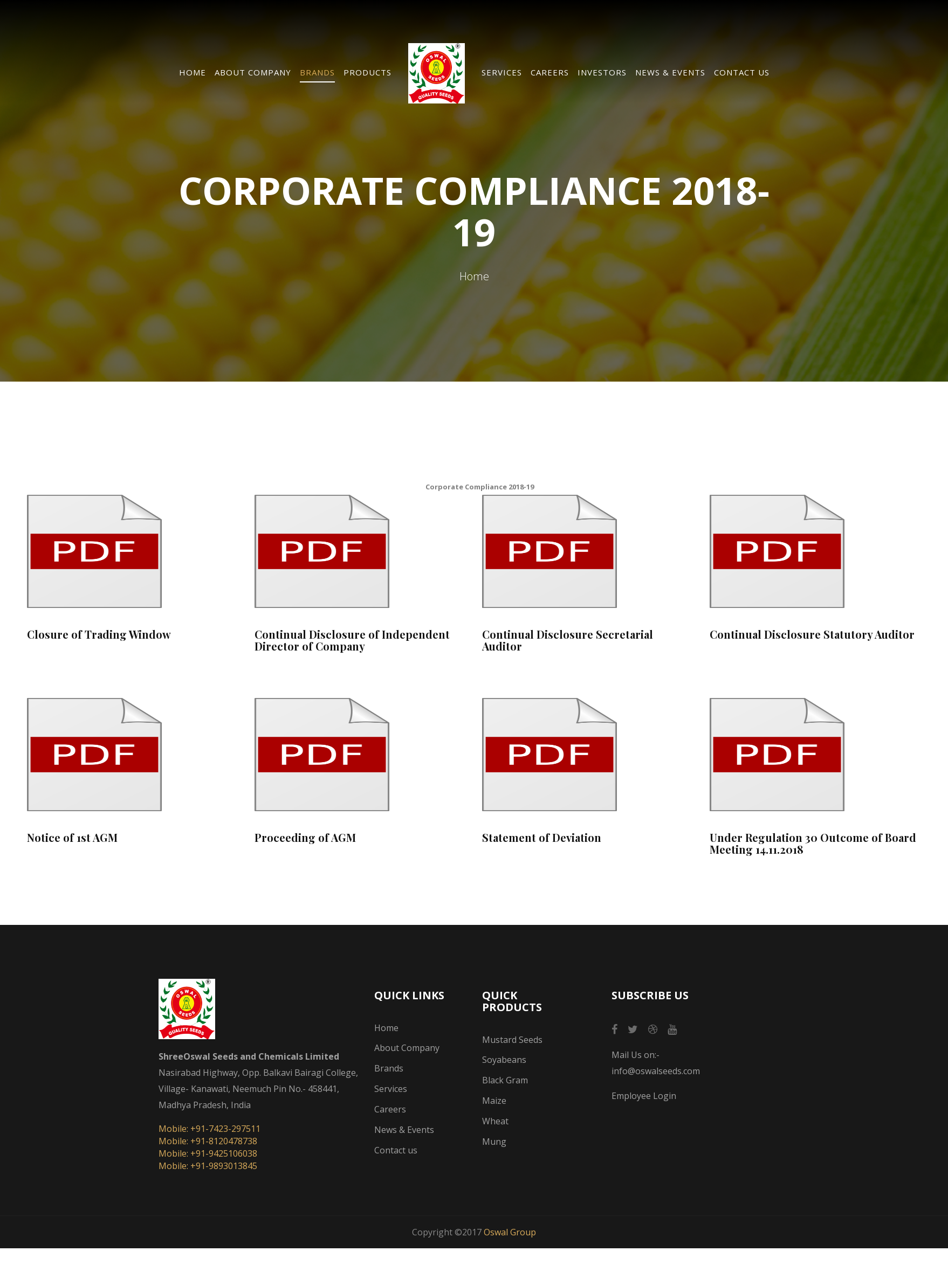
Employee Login (644, 1096)
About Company (253, 72)
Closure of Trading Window (99, 634)
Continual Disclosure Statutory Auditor (812, 634)
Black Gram (505, 1080)
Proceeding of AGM (305, 838)
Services (502, 72)
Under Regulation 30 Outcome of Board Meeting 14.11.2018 (813, 843)
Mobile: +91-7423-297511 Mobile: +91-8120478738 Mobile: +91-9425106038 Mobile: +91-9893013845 (209, 1147)
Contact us (742, 72)
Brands (317, 72)
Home (192, 72)
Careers (550, 72)
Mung (494, 1141)
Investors (602, 72)
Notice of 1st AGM (72, 838)
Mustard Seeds (512, 1040)
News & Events (670, 72)
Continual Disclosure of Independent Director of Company (352, 640)
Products (367, 72)
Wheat (495, 1121)
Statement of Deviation (541, 838)
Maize (494, 1101)
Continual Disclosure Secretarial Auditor (567, 640)
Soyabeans (504, 1060)
